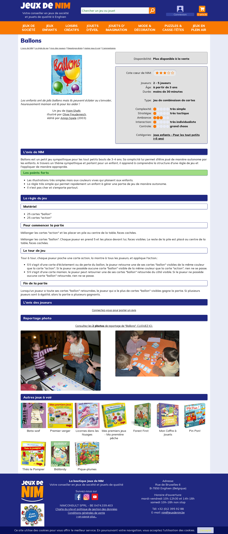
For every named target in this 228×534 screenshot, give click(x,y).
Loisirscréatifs (71, 28)
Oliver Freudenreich (74, 114)
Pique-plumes (87, 456)
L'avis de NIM (27, 48)
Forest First (141, 418)
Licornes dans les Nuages (87, 420)
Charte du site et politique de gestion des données (86, 509)
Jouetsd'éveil (92, 28)
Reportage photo (79, 48)
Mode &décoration (144, 28)
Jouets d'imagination (116, 28)
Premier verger (60, 418)
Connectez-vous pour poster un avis (114, 310)
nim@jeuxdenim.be (173, 513)
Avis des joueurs (60, 48)
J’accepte (205, 530)
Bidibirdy (60, 456)
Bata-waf (33, 418)
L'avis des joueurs (39, 302)
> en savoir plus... (86, 517)
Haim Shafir (73, 110)
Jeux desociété (28, 28)
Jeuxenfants (49, 28)
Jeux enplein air (198, 28)
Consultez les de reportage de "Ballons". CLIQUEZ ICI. (114, 326)
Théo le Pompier (33, 456)
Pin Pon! (194, 418)
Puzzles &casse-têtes (173, 28)
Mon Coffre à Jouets (167, 420)
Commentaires (117, 48)
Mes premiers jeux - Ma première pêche (114, 421)
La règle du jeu (43, 48)
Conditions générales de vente (86, 513)
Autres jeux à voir (99, 48)
